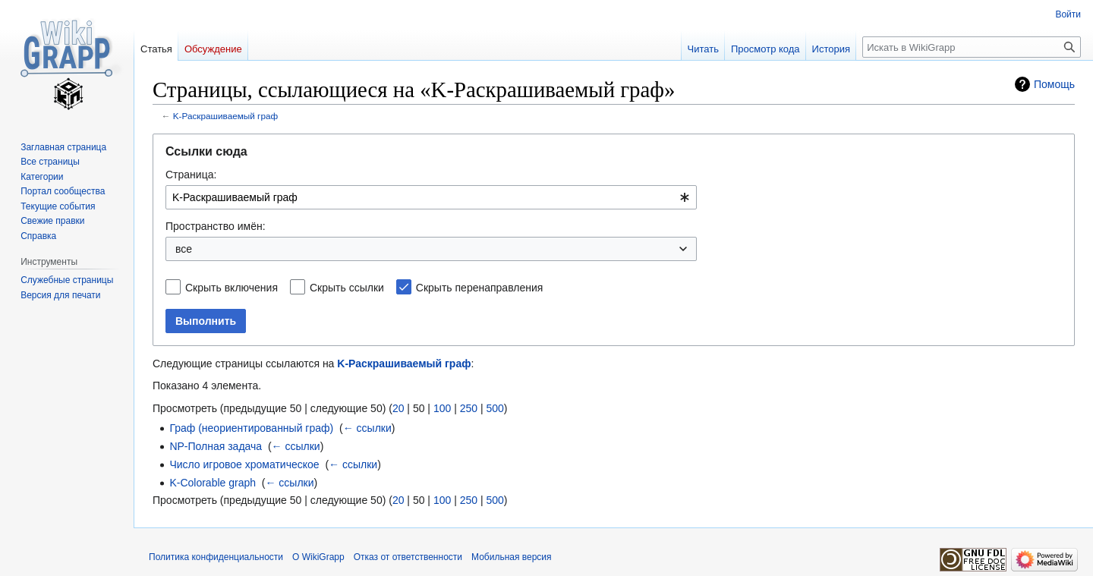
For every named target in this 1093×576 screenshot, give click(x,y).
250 (468, 408)
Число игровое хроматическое (244, 464)
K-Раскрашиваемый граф (225, 116)
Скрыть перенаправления (479, 288)
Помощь (1054, 84)
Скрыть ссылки (347, 288)
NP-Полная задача (215, 446)
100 (442, 408)
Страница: (190, 174)
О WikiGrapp (318, 557)
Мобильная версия (511, 557)
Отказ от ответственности (408, 557)
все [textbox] (183, 249)
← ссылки (367, 428)
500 (494, 408)
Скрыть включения (231, 288)
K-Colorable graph (212, 483)
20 (398, 408)
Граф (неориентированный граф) (251, 428)
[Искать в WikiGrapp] (971, 47)
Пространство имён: (215, 226)
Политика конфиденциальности (216, 557)
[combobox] (431, 197)
